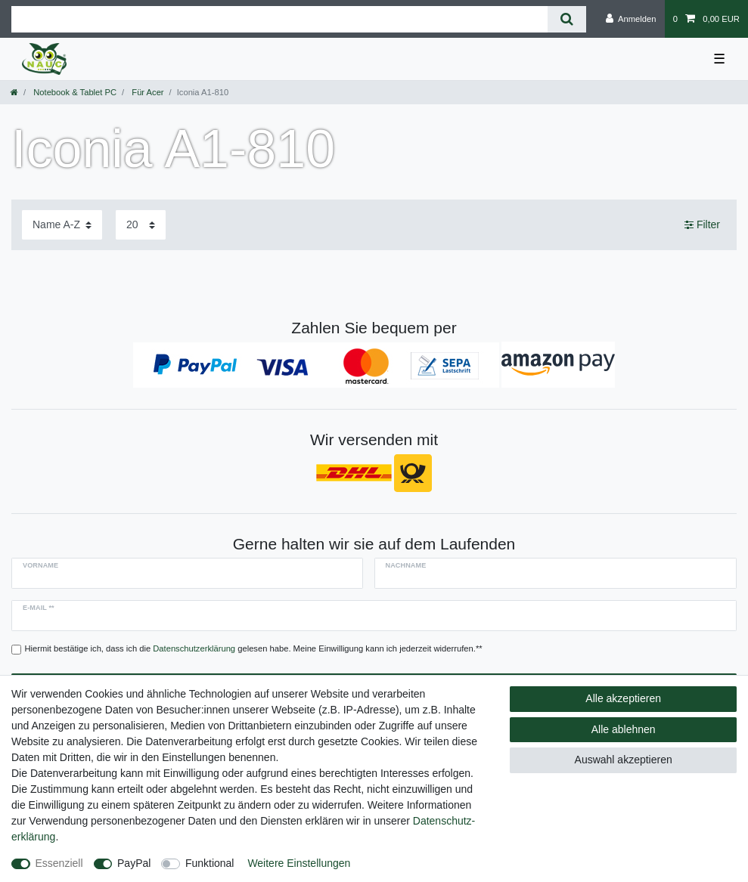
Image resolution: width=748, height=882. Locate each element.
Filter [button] (702, 225)
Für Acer (146, 92)
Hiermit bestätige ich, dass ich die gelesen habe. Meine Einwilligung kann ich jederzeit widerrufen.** (254, 648)
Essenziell (59, 863)
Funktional (209, 863)
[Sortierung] (62, 225)
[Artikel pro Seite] (141, 225)
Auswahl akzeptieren (623, 760)
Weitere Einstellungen (298, 863)
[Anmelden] (631, 19)
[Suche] (567, 19)
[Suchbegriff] (279, 19)
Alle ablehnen (623, 729)
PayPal (134, 863)
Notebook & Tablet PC (73, 92)
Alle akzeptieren (623, 698)
